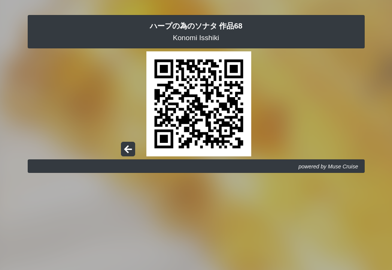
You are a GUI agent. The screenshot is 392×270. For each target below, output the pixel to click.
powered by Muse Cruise (328, 167)
